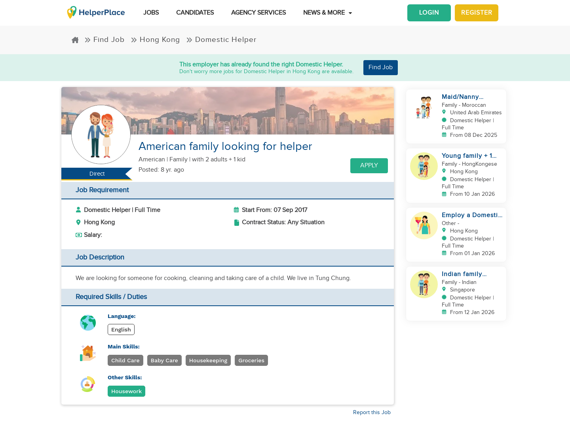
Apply (369, 165)
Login (429, 13)
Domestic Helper (221, 39)
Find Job (104, 39)
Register (476, 13)
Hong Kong (155, 39)
